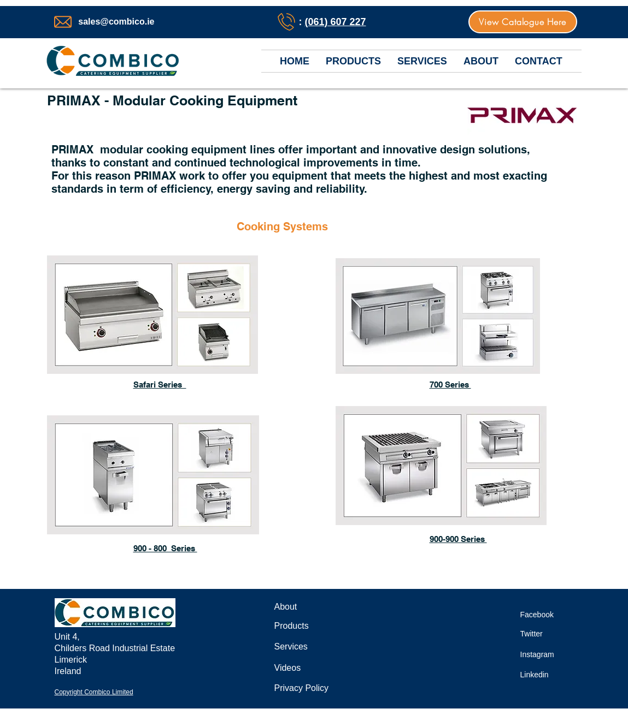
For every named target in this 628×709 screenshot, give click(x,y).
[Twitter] (536, 633)
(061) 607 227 (335, 21)
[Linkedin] (540, 674)
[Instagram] (543, 654)
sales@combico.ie (116, 21)
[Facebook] (543, 614)
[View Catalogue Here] (522, 21)
